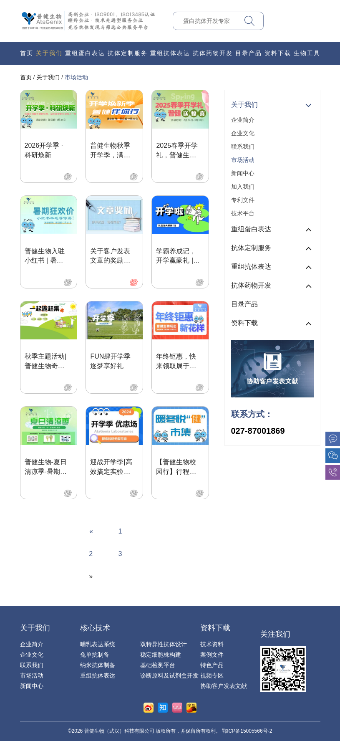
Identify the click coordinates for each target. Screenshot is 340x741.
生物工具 (307, 53)
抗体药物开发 (213, 53)
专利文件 (242, 200)
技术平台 (242, 213)
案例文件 (212, 654)
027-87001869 (258, 430)
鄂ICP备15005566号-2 (247, 731)
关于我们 (49, 53)
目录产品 (248, 53)
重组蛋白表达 (85, 53)
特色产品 (212, 665)
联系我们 (242, 146)
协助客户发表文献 (223, 686)
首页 (26, 53)
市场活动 (76, 77)
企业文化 (242, 133)
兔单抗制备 (94, 654)
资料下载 (277, 53)
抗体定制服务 (128, 53)
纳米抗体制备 (97, 665)
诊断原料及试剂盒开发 (169, 675)
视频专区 (212, 675)
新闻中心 (242, 173)
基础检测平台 (157, 665)
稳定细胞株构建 (160, 654)
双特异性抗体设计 (163, 644)
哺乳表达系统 (97, 644)
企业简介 (242, 119)
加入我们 (242, 186)
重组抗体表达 (170, 53)
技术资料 (212, 644)
